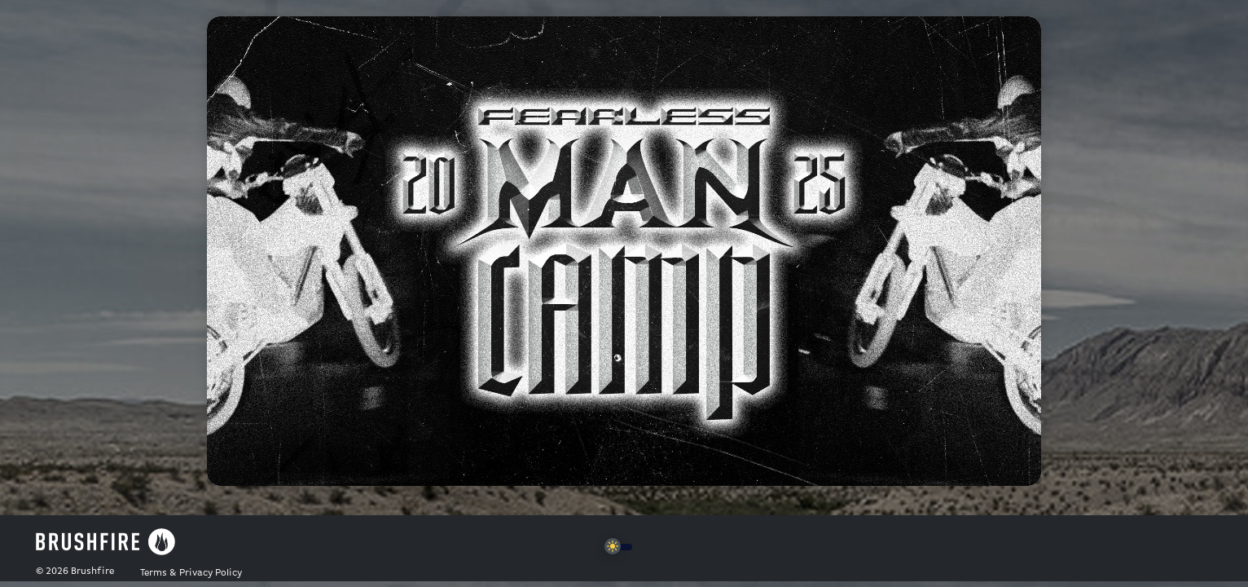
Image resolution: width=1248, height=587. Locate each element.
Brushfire (92, 571)
